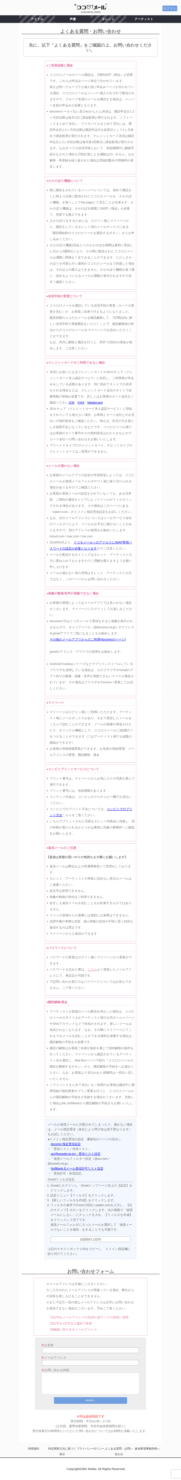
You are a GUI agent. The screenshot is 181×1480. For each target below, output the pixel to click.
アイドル (37, 19)
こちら (92, 969)
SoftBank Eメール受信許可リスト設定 (77, 1168)
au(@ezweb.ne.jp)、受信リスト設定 (76, 1154)
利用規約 (33, 1448)
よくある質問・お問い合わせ (119, 1451)
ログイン (169, 8)
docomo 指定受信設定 (66, 1144)
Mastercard (95, 402)
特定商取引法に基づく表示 (62, 1451)
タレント (108, 19)
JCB (71, 402)
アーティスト (143, 19)
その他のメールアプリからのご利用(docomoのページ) (88, 639)
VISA (80, 402)
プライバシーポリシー (90, 1448)
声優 (73, 19)
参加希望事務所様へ (147, 1448)
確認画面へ (90, 1400)
